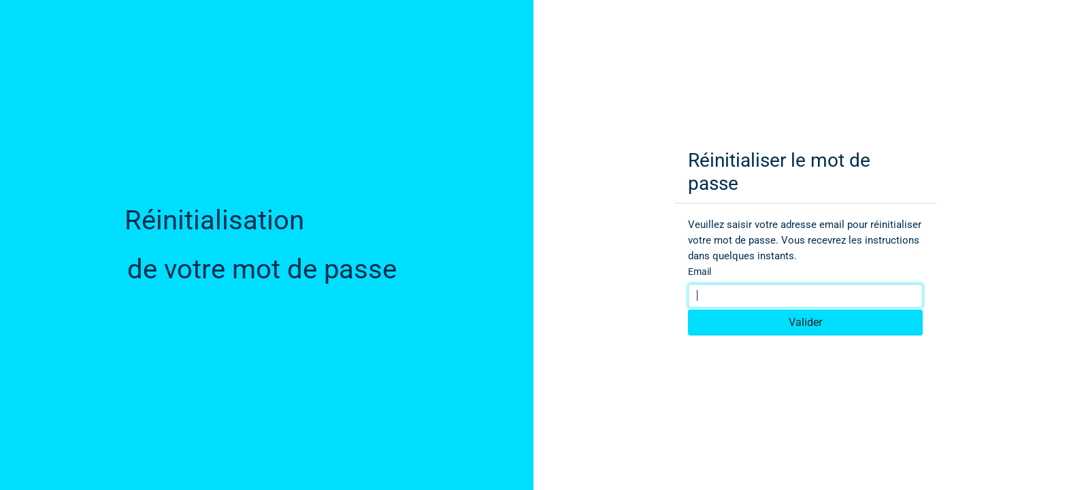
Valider (805, 322)
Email (699, 271)
